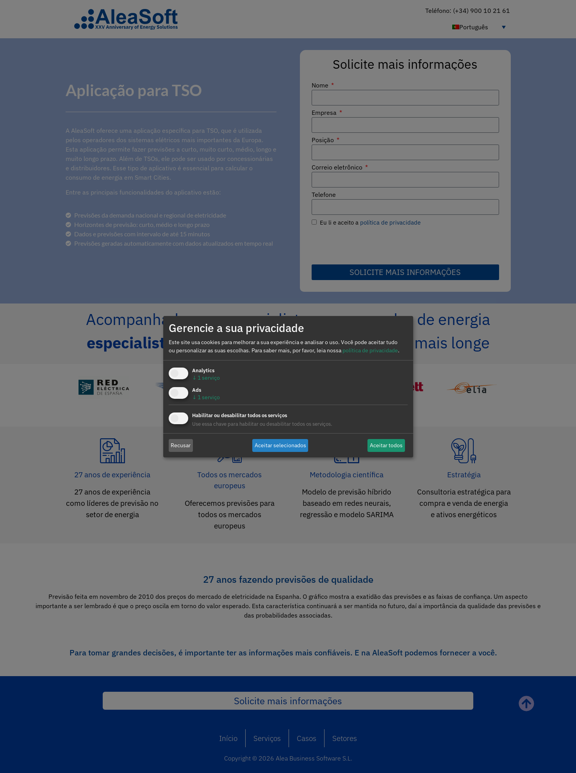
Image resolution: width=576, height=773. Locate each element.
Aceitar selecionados (280, 445)
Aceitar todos (386, 445)
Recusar (181, 445)
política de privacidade (370, 350)
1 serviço (206, 377)
